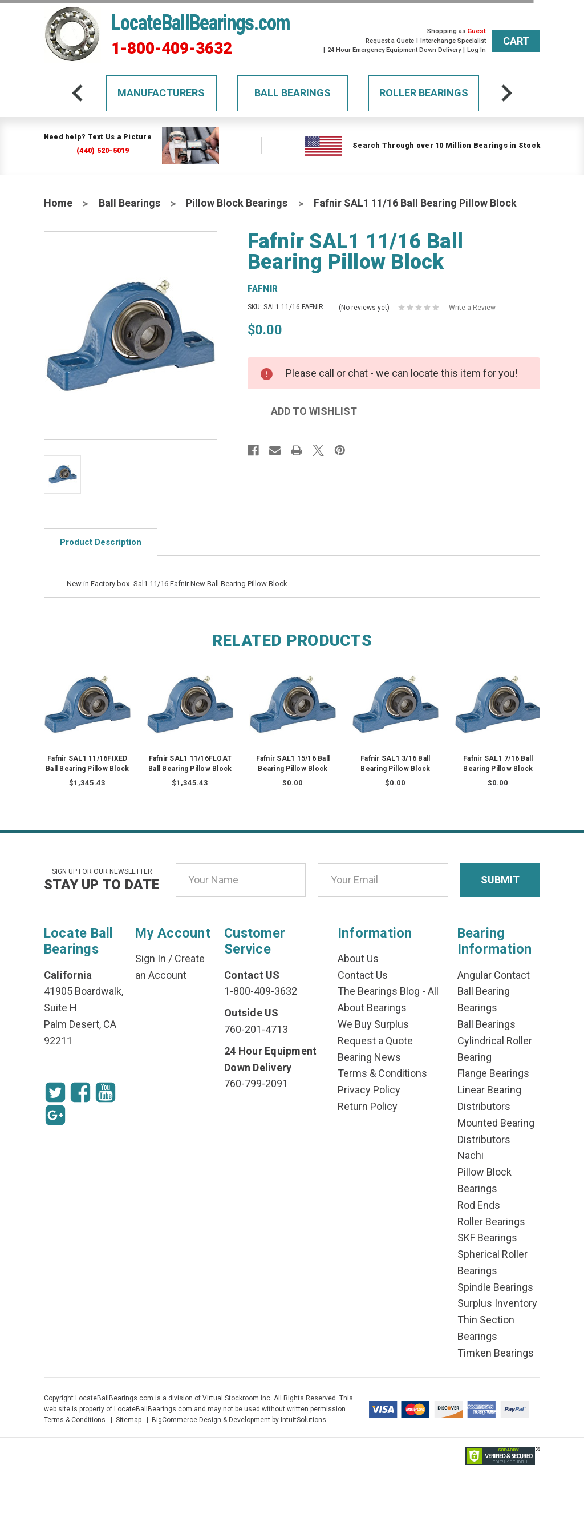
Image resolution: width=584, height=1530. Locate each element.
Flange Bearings (493, 1073)
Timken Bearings (495, 1353)
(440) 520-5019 (102, 150)
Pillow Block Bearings (236, 203)
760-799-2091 (256, 1083)
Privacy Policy (369, 1090)
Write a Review (472, 308)
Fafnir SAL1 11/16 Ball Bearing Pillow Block (415, 203)
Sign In (150, 958)
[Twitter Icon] (55, 1092)
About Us (358, 958)
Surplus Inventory (497, 1303)
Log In (476, 50)
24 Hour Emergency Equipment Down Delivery (394, 50)
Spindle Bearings (495, 1287)
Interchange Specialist (453, 41)
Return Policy (368, 1106)
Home (58, 203)
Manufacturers (161, 93)
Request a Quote (390, 41)
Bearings (477, 1008)
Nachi (470, 1155)
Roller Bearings (423, 93)
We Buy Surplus (373, 1024)
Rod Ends (478, 1205)
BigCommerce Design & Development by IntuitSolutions (239, 1420)
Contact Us (363, 975)
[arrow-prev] (77, 93)
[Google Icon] (55, 1115)
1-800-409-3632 (171, 48)
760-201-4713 (256, 1029)
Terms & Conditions (382, 1073)
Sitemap (128, 1420)
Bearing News (369, 1057)
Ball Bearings (292, 93)
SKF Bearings (487, 1238)
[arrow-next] (506, 93)
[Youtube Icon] (105, 1092)
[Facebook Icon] (80, 1092)
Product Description (100, 542)
